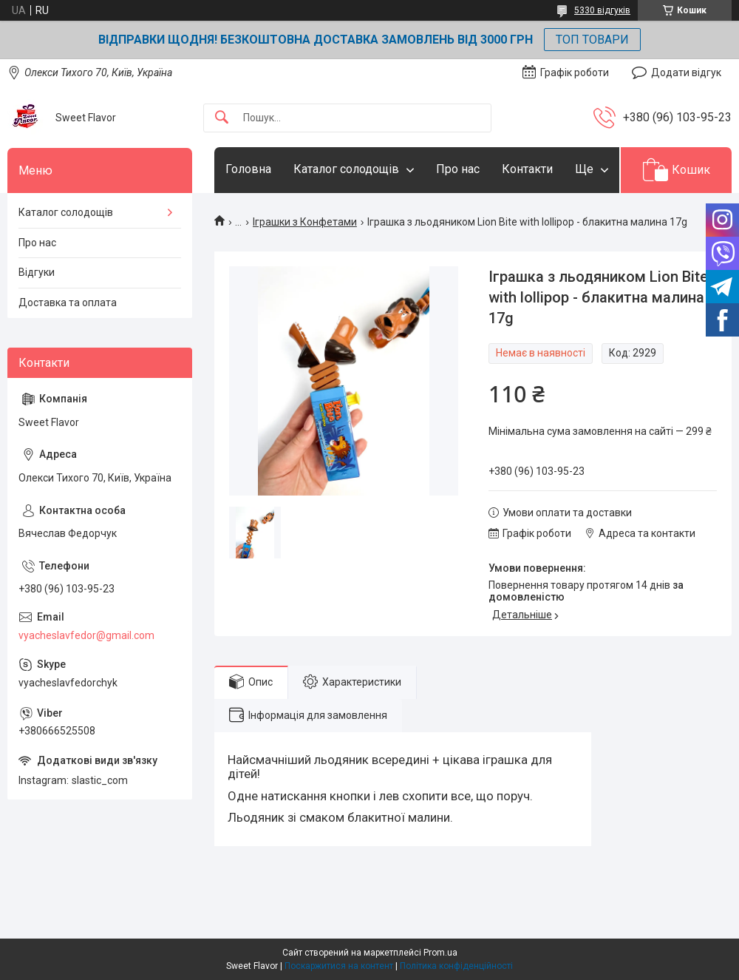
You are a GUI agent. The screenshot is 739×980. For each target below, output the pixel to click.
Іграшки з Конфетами (305, 222)
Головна (248, 169)
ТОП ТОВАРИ (592, 40)
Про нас (458, 169)
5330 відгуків (602, 10)
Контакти (527, 169)
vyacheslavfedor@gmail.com (86, 635)
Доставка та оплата (67, 302)
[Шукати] (221, 118)
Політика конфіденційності (456, 966)
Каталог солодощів (346, 169)
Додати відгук (686, 72)
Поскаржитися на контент (339, 966)
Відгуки (36, 272)
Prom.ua (440, 952)
